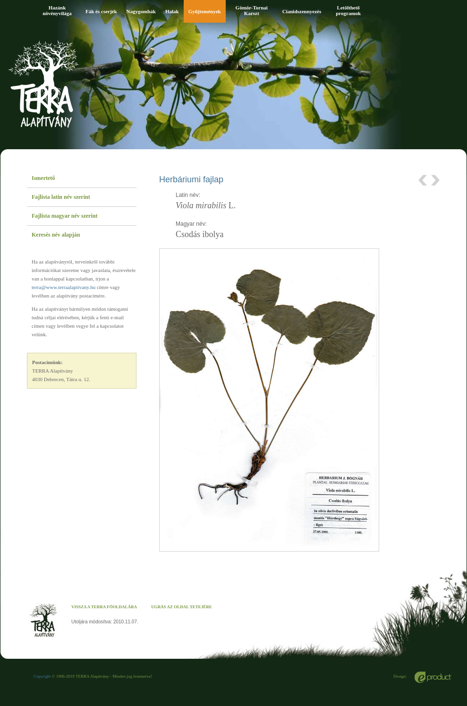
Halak (172, 11)
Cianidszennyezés (302, 11)
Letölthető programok (348, 10)
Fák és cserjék (101, 11)
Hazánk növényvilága (57, 10)
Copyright (42, 676)
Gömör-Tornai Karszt (252, 10)
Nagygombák (141, 11)
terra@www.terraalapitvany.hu (63, 287)
